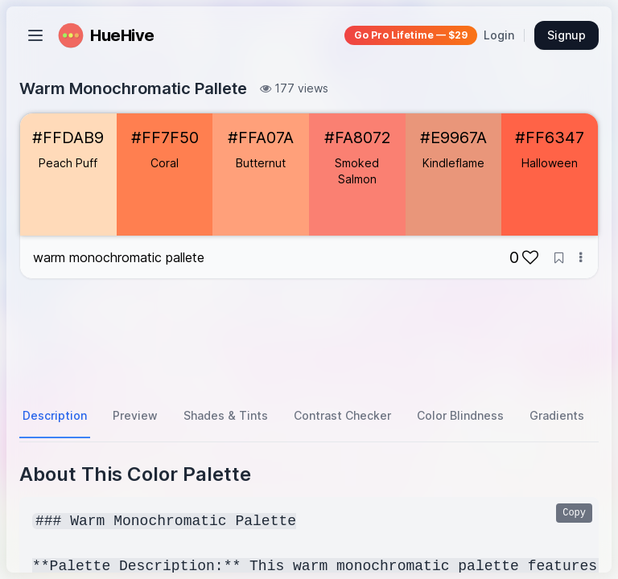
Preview (135, 415)
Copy (574, 513)
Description (55, 415)
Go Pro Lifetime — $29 (411, 35)
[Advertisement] (309, 337)
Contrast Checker (342, 415)
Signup (566, 35)
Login (499, 35)
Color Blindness (460, 415)
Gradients (556, 415)
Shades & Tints (225, 415)
